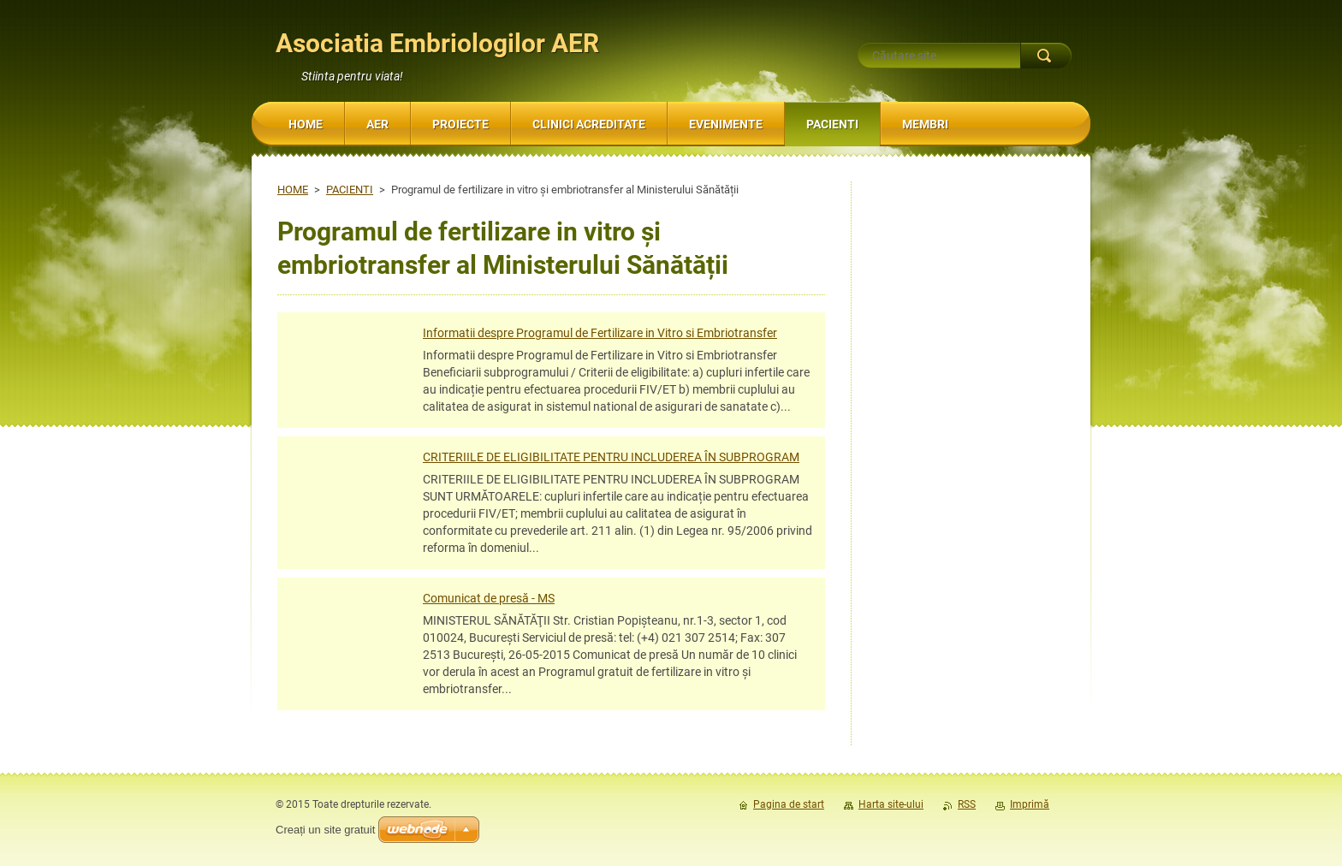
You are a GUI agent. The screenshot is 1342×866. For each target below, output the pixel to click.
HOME (292, 189)
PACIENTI (349, 189)
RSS (967, 804)
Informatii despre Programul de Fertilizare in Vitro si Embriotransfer (600, 333)
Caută (1046, 55)
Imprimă (1029, 804)
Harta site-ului (890, 804)
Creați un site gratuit (325, 829)
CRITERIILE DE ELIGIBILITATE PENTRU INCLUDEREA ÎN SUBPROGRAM (611, 457)
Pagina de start (788, 804)
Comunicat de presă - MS (489, 598)
